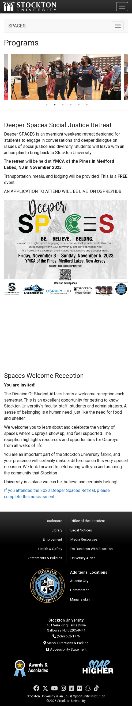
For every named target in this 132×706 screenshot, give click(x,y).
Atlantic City (79, 581)
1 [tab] (46, 105)
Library (57, 530)
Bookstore (54, 521)
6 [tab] (87, 105)
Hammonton (79, 590)
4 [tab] (70, 105)
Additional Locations (88, 572)
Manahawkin (80, 599)
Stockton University (29, 6)
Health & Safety (50, 549)
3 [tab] (62, 105)
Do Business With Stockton (91, 549)
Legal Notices (81, 530)
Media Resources (83, 539)
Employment (52, 539)
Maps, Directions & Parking (68, 643)
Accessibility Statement (68, 649)
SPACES (17, 26)
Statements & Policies (45, 558)
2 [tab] (54, 105)
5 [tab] (79, 105)
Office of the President (87, 521)
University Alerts (82, 558)
